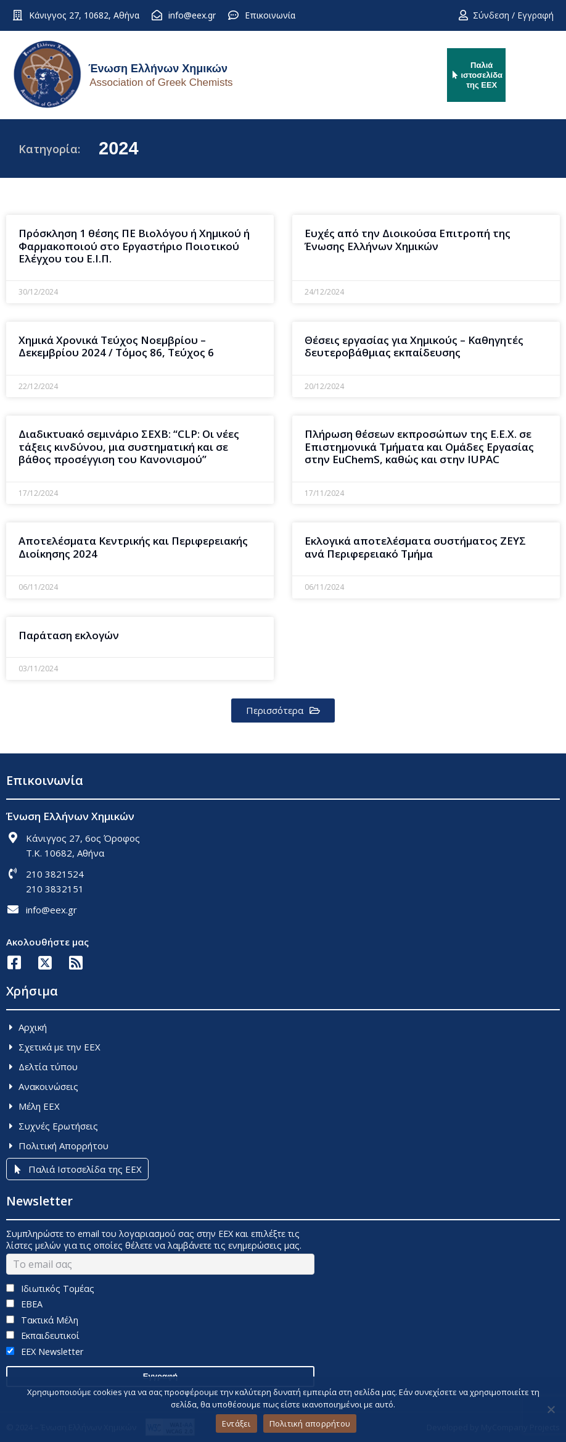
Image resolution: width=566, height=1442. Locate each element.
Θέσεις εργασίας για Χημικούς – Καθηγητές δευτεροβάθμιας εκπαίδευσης (414, 346)
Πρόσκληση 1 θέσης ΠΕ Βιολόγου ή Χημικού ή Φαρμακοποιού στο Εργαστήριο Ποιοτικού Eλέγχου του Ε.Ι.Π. (134, 246)
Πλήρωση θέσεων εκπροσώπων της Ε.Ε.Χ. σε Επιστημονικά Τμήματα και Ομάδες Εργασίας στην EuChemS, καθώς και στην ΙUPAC (419, 446)
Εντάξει (236, 1423)
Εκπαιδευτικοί (43, 1335)
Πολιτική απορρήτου (310, 1423)
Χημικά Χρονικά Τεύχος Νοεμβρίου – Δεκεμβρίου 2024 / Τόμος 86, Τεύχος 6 (116, 346)
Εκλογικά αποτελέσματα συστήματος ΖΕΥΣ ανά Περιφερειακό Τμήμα (415, 547)
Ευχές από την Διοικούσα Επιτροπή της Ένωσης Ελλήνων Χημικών (408, 239)
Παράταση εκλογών (68, 635)
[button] (283, 710)
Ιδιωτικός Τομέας (50, 1288)
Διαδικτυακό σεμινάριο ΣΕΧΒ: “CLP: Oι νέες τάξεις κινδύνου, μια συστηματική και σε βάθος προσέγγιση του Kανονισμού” (128, 446)
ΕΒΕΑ (24, 1304)
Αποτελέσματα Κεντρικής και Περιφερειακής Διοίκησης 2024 (133, 547)
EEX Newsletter (44, 1351)
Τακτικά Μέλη (42, 1320)
